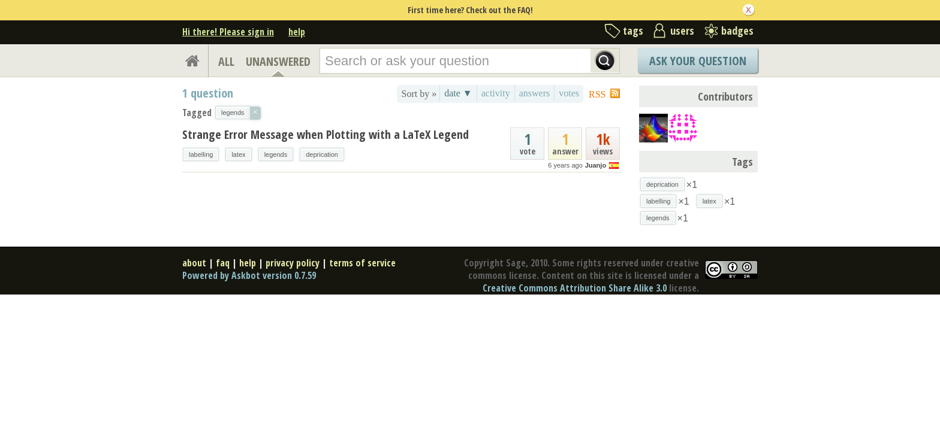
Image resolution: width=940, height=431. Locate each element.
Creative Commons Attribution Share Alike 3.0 (575, 288)
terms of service (362, 262)
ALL (226, 61)
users (682, 30)
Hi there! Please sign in (228, 31)
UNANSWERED (278, 61)
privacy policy (293, 262)
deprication (322, 154)
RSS (597, 94)
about (194, 262)
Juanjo (595, 165)
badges (737, 30)
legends (276, 154)
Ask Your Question (697, 61)
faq (223, 262)
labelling (201, 154)
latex (238, 154)
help (296, 31)
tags (633, 30)
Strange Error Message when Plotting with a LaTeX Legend (325, 134)
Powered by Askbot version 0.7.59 (249, 275)
